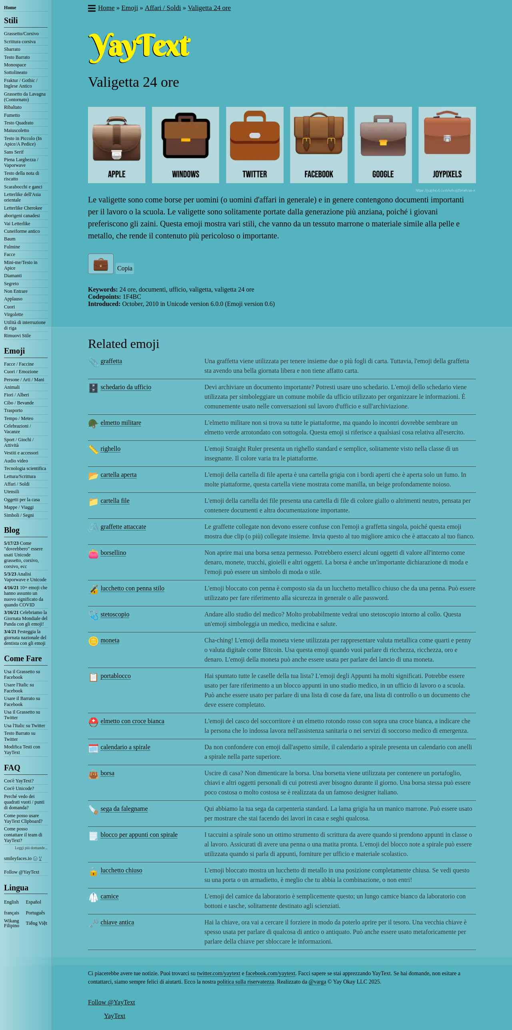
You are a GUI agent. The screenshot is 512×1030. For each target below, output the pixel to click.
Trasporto (13, 410)
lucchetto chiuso (121, 870)
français (11, 913)
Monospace (15, 65)
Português (35, 913)
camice (109, 896)
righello (110, 448)
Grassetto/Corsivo (21, 33)
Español (34, 902)
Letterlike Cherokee (23, 208)
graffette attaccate (123, 526)
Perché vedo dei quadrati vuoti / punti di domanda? (24, 802)
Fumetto (12, 115)
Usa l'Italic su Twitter (24, 725)
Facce (9, 254)
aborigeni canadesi (22, 215)
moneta (109, 640)
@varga (317, 982)
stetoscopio (114, 614)
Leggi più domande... (31, 848)
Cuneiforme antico (22, 231)
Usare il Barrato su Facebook (22, 701)
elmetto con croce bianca (132, 721)
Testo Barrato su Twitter (19, 736)
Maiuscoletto (16, 130)
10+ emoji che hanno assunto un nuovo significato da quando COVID (25, 596)
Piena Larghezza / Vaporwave (21, 162)
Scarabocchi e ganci (23, 187)
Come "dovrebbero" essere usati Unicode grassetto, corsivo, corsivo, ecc (23, 554)
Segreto (11, 283)
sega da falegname (124, 808)
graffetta (111, 361)
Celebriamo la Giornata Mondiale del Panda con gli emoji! (26, 618)
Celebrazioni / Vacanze (17, 428)
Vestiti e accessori (21, 453)
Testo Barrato (17, 57)
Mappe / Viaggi (19, 507)
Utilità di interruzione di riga (25, 325)
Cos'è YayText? (19, 781)
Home (10, 7)
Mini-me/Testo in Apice (20, 265)
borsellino (113, 552)
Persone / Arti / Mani (24, 379)
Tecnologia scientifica (25, 468)
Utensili (11, 491)
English (11, 902)
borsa (107, 773)
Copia (124, 268)
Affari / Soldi (17, 484)
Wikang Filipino (11, 923)
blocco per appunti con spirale (139, 834)
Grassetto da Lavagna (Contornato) (25, 96)
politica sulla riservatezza (245, 982)
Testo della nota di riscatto (21, 176)
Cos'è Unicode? (19, 788)
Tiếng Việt (37, 923)
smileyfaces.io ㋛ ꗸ (23, 858)
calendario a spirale (125, 747)
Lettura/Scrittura (20, 476)
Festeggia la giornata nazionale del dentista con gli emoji (25, 637)
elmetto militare (120, 422)
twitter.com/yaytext (218, 973)
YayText (114, 1015)
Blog (12, 530)
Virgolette (13, 314)
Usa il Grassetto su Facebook (22, 674)
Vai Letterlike (17, 223)
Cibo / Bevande (19, 403)
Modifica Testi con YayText (22, 749)
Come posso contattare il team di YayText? (23, 834)
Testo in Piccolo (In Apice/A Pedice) (23, 141)
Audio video (16, 461)
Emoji (14, 350)
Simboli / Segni (19, 515)
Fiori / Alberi (16, 395)
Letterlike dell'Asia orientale (22, 197)
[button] (91, 9)
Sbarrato (12, 49)
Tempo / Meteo (18, 418)
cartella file (114, 500)
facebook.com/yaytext (270, 973)
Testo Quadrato (18, 123)
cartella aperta (118, 474)
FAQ (12, 767)
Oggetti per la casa (22, 499)
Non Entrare (16, 291)
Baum (10, 239)
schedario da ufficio (125, 387)
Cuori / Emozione (21, 371)
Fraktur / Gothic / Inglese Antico (21, 83)
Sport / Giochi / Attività (19, 442)
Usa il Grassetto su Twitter (22, 714)
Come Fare (23, 658)
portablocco (115, 675)
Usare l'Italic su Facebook (19, 687)
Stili (11, 20)
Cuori (9, 307)
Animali (12, 387)
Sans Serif (14, 152)
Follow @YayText (21, 872)
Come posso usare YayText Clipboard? (23, 818)
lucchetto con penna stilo (132, 588)
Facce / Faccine (19, 364)
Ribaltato (13, 107)
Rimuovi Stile (17, 335)
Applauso (13, 299)
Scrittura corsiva (20, 41)
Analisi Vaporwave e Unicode (25, 576)
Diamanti (13, 275)
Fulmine (12, 247)
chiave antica (117, 922)
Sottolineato (15, 72)
